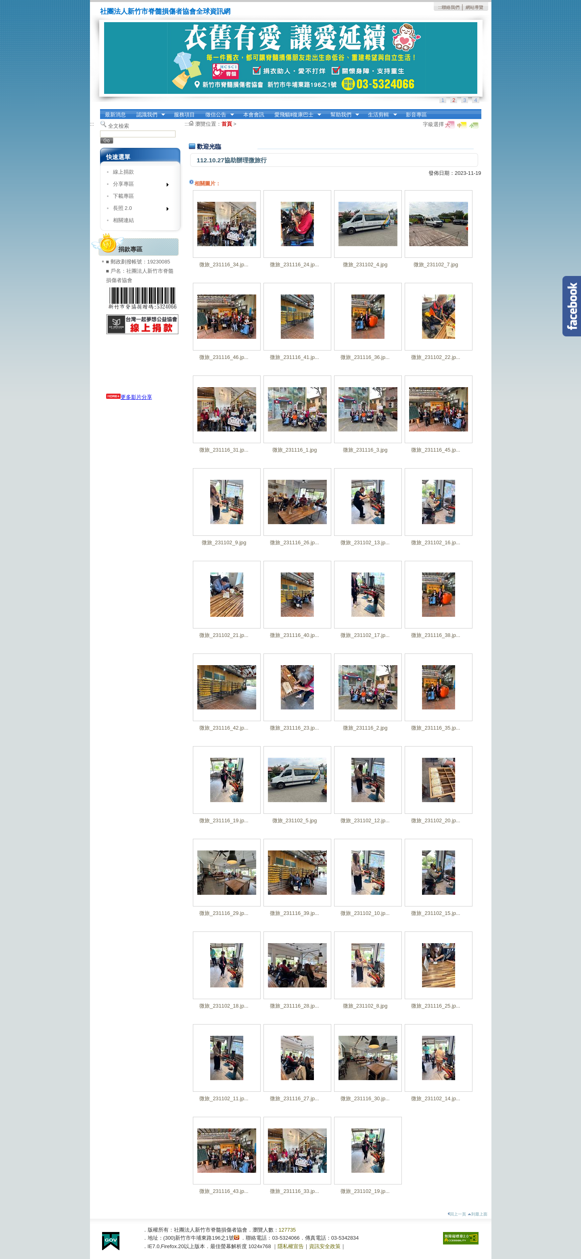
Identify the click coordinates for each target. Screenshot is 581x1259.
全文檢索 (118, 126)
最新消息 (115, 115)
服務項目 (184, 115)
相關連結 (123, 220)
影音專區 (416, 115)
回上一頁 (456, 1214)
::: (440, 7)
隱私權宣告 (291, 1246)
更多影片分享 (129, 397)
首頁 (227, 124)
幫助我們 (342, 115)
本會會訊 (253, 115)
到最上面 (477, 1214)
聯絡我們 (451, 7)
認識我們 (148, 115)
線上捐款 (123, 172)
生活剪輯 (380, 115)
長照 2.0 (138, 209)
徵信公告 (217, 115)
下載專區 (123, 196)
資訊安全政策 (325, 1246)
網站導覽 (474, 7)
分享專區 (138, 185)
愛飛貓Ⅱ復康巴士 (295, 115)
